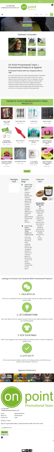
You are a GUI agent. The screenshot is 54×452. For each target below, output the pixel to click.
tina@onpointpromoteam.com (10, 8)
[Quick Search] (36, 14)
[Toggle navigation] (2, 15)
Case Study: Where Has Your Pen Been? (28, 187)
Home (2, 413)
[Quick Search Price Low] (42, 14)
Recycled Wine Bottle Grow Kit (40, 204)
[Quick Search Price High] (47, 14)
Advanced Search (19, 413)
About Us (3, 415)
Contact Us (4, 417)
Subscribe (4, 432)
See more (27, 171)
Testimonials (18, 415)
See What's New (27, 25)
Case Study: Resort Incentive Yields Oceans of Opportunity (29, 230)
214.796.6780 (10, 6)
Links (15, 417)
